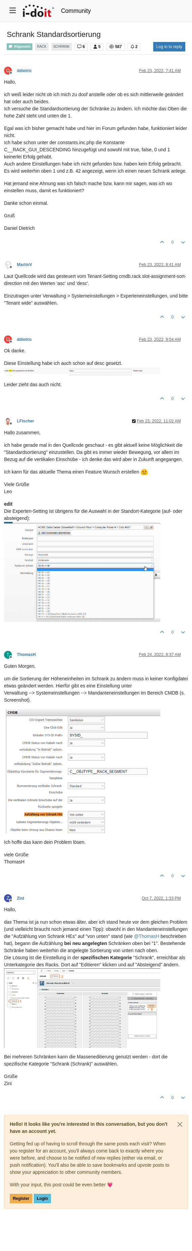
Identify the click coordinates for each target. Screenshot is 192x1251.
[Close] (180, 1124)
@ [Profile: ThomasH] (146, 936)
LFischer (25, 421)
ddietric (24, 70)
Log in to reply (169, 46)
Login (42, 1198)
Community (76, 10)
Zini (20, 898)
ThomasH (26, 654)
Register (21, 1198)
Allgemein (19, 46)
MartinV (24, 264)
